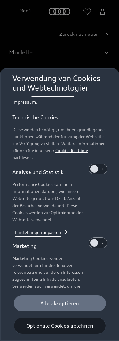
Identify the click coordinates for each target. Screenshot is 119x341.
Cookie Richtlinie (71, 141)
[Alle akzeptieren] (59, 303)
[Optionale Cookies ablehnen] (59, 326)
